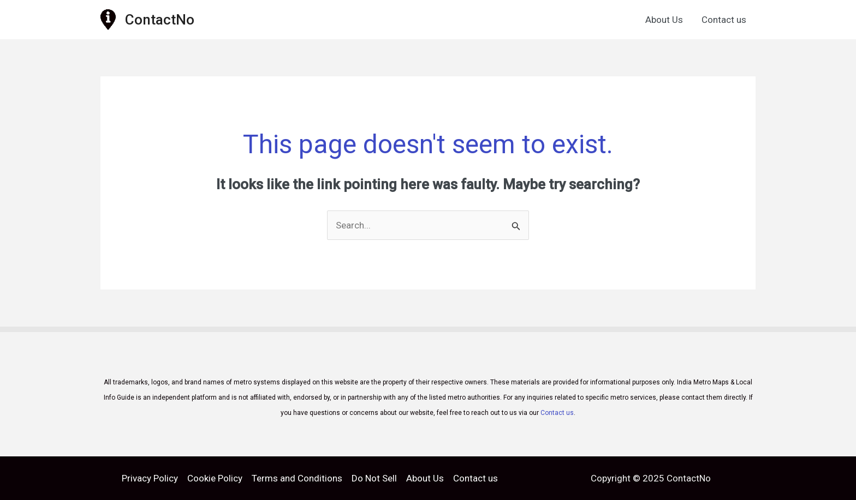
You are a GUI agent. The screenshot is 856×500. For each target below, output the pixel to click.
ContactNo (159, 19)
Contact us (724, 19)
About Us (664, 19)
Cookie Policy (214, 478)
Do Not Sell (374, 478)
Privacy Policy (150, 478)
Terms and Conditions (297, 478)
